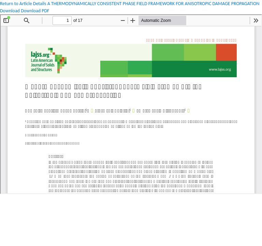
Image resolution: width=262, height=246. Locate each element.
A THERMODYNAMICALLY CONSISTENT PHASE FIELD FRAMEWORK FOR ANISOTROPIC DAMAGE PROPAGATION (153, 3)
